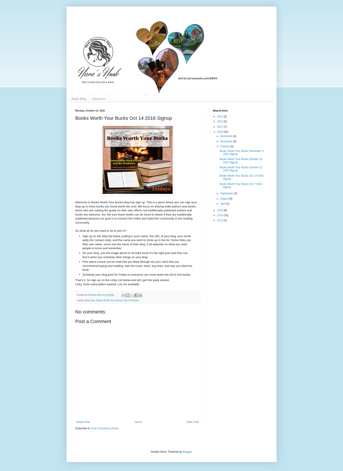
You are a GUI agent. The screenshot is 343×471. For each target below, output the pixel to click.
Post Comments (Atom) (105, 428)
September (227, 193)
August (224, 198)
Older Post (192, 422)
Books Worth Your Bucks (109, 300)
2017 (220, 126)
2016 (220, 131)
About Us (99, 99)
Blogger (187, 451)
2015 (220, 210)
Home (138, 422)
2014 (220, 215)
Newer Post (83, 422)
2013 (220, 220)
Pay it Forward (131, 300)
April (223, 203)
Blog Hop (90, 300)
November (226, 141)
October (225, 146)
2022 (220, 121)
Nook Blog (79, 99)
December (226, 136)
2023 (220, 116)
